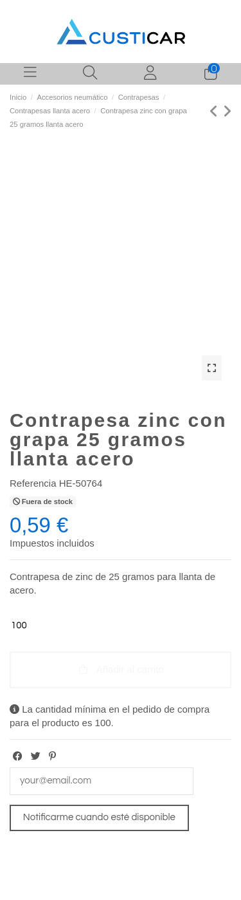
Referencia (33, 483)
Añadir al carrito (120, 669)
